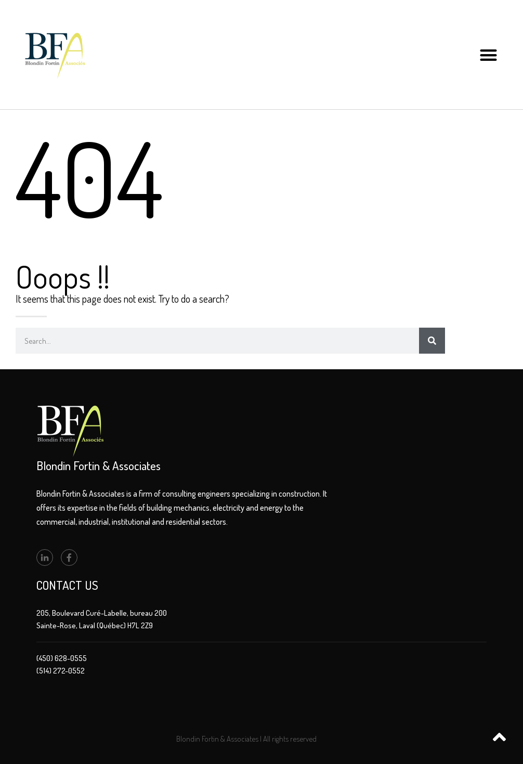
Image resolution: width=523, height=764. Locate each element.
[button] (489, 55)
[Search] (432, 341)
